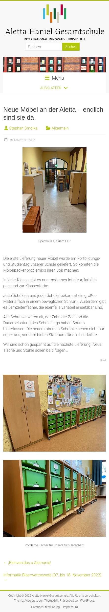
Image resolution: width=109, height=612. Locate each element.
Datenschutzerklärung (45, 607)
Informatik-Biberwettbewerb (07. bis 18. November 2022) (52, 577)
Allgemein (60, 128)
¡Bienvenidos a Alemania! (27, 562)
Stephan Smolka (23, 128)
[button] (51, 88)
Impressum (70, 607)
